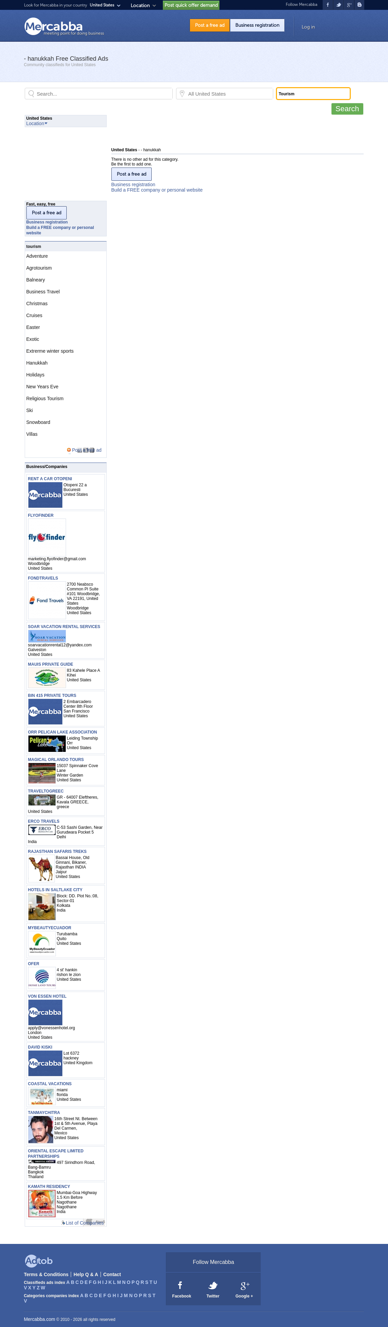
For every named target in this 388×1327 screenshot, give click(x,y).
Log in (308, 27)
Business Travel (43, 291)
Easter (33, 327)
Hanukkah (37, 363)
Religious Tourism (45, 398)
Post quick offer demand (191, 5)
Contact (112, 1274)
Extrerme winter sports (50, 351)
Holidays (35, 374)
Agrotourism (39, 268)
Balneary (35, 279)
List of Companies (85, 1223)
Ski (29, 410)
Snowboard (38, 422)
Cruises (34, 315)
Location (140, 5)
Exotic (32, 339)
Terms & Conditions (46, 1274)
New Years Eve (42, 386)
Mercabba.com (39, 1319)
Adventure (37, 256)
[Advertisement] (234, 130)
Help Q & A (85, 1274)
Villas (32, 434)
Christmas (37, 303)
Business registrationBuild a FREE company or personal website (157, 187)
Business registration (257, 25)
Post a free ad (209, 25)
